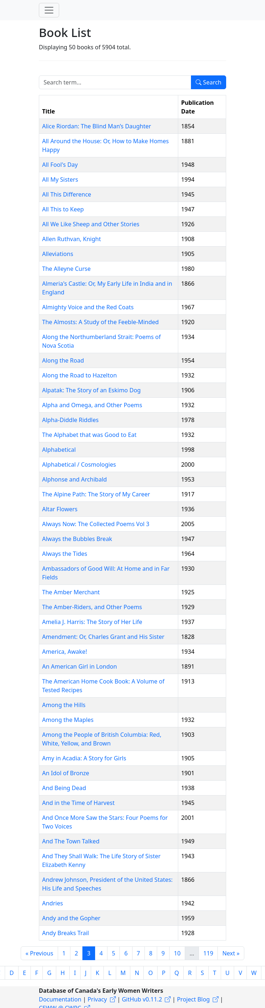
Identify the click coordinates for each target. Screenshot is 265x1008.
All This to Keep (63, 209)
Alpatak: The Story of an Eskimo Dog (91, 390)
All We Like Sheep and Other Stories (90, 224)
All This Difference (66, 194)
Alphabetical (59, 450)
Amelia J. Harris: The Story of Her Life (92, 622)
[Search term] (115, 82)
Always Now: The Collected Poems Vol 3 (96, 524)
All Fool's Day (60, 165)
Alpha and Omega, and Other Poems (92, 405)
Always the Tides (64, 554)
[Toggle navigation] (49, 10)
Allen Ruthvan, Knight (71, 239)
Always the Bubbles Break (77, 539)
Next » (230, 953)
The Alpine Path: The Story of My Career (96, 494)
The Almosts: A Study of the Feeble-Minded (100, 322)
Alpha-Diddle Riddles (70, 420)
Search (208, 82)
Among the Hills (64, 705)
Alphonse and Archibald (74, 479)
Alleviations (57, 254)
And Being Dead (64, 788)
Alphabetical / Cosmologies (79, 464)
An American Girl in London (79, 666)
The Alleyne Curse (66, 269)
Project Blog (193, 999)
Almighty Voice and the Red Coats (88, 307)
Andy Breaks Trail (65, 933)
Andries (52, 903)
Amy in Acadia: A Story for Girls (84, 758)
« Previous (39, 953)
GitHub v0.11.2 (142, 999)
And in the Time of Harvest (78, 803)
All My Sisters (60, 179)
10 (177, 953)
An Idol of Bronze (65, 773)
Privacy (97, 999)
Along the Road (63, 360)
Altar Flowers (60, 509)
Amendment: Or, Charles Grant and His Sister (103, 637)
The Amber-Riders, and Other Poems (92, 607)
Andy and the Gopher (71, 918)
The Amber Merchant (71, 592)
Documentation (60, 999)
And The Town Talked (70, 841)
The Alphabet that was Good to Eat (89, 435)
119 (208, 953)
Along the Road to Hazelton (79, 375)
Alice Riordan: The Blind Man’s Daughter (96, 126)
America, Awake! (64, 652)
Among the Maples (68, 720)
